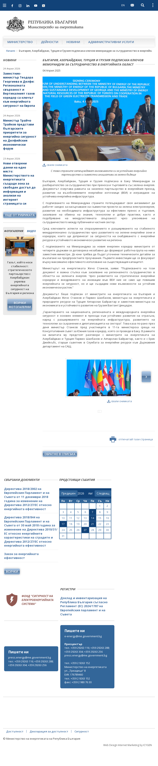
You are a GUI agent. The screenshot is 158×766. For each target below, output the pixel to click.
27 (85, 547)
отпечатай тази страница (131, 456)
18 (70, 541)
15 (99, 535)
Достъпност (14, 748)
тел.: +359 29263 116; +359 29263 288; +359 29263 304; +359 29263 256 (30, 680)
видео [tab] (31, 231)
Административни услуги (111, 42)
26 (78, 547)
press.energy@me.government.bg (29, 674)
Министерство (20, 42)
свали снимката (55, 165)
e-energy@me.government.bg (83, 653)
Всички (12, 588)
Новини (73, 42)
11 (70, 535)
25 (70, 547)
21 (92, 541)
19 (78, 541)
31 (63, 553)
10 (63, 535)
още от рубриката (20, 215)
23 (107, 541)
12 (78, 535)
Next (30, 252)
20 (85, 541)
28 (92, 547)
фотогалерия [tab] (13, 231)
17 (63, 541)
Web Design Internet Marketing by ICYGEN (127, 762)
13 (85, 535)
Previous (9, 252)
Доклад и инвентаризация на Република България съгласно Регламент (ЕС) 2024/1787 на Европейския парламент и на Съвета (84, 623)
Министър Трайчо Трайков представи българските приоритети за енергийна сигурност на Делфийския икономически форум (19, 134)
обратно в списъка (59, 471)
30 (107, 547)
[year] (81, 510)
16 (107, 535)
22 (99, 541)
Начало (10, 51)
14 (92, 535)
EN (123, 5)
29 (99, 547)
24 (63, 547)
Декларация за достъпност (49, 748)
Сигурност (81, 748)
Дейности (49, 42)
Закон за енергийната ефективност (21, 573)
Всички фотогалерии (20, 305)
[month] (91, 510)
